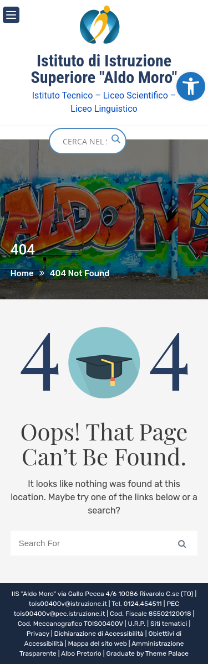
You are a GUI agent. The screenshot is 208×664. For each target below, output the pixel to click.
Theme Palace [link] (167, 653)
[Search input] (85, 141)
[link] (190, 86)
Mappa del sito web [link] (97, 643)
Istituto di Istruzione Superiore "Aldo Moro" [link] (104, 69)
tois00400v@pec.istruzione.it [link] (59, 614)
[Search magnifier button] (115, 138)
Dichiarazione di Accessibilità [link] (98, 633)
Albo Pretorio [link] (81, 653)
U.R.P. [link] (137, 623)
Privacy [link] (38, 633)
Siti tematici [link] (168, 623)
